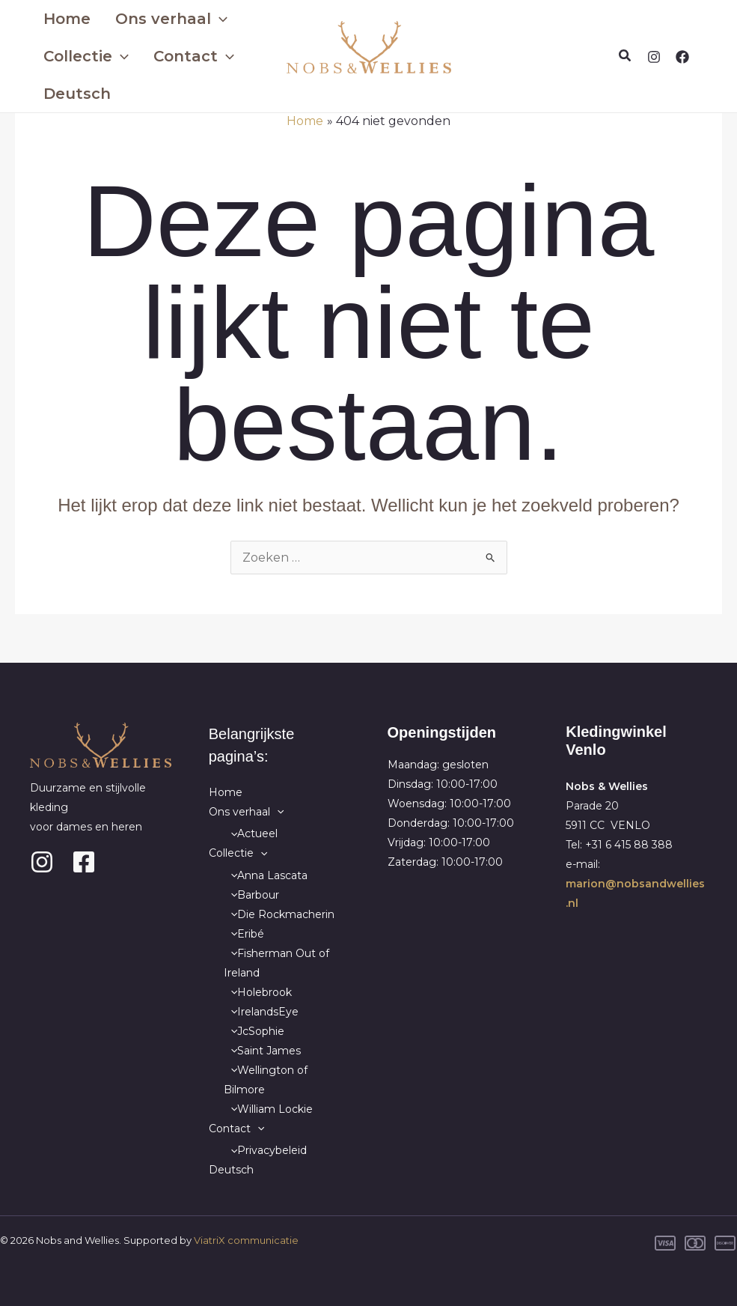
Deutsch (72, 94)
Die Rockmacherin (279, 914)
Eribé (244, 934)
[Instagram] (654, 57)
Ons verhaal (151, 18)
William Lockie (268, 1109)
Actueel (251, 833)
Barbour (251, 895)
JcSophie (254, 1031)
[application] (199, 18)
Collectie (81, 56)
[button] (625, 56)
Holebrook (258, 992)
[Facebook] (682, 57)
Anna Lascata (266, 875)
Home (62, 19)
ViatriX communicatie (246, 1240)
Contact (173, 56)
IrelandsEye (261, 1011)
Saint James (262, 1050)
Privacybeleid (265, 1150)
